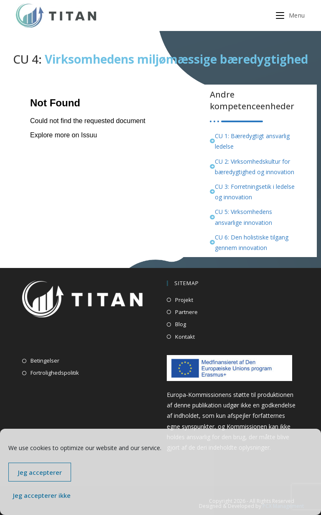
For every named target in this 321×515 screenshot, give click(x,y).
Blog (180, 324)
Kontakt (185, 336)
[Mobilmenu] (290, 15)
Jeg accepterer (40, 472)
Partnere (186, 312)
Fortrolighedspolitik (55, 372)
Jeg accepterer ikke (42, 495)
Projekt (184, 300)
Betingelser (45, 360)
